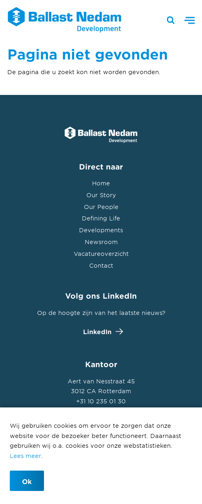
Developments (101, 230)
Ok (27, 481)
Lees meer (25, 455)
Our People (101, 206)
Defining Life (101, 218)
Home (101, 183)
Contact (101, 265)
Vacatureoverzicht (101, 253)
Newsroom (101, 241)
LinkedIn (101, 331)
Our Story (101, 194)
